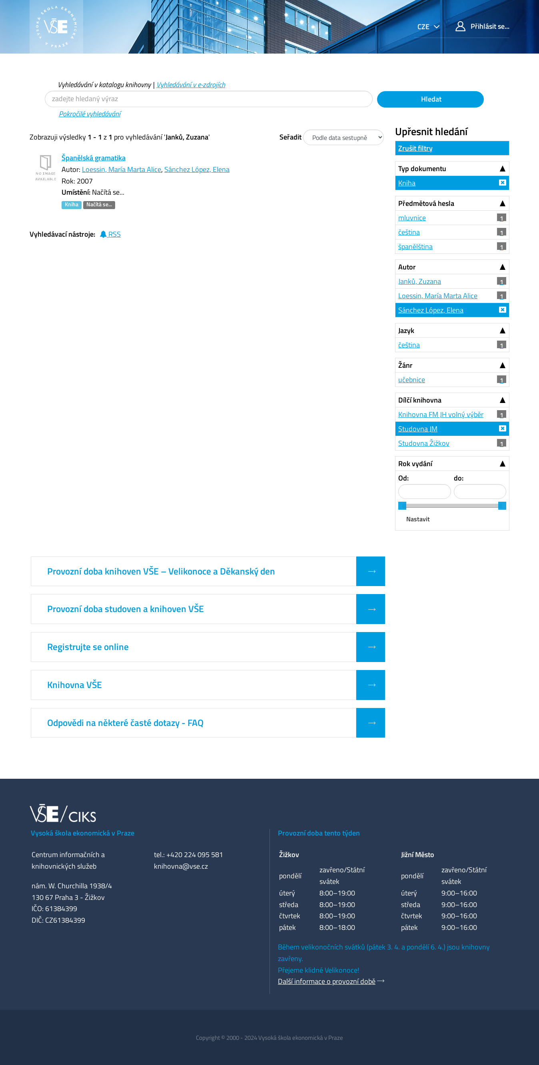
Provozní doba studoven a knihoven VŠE (125, 609)
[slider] (402, 506)
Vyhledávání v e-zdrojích (190, 84)
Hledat (430, 99)
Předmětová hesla (426, 203)
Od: (403, 478)
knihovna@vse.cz (181, 866)
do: (458, 478)
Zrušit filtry (415, 148)
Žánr (405, 365)
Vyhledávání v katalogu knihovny (104, 84)
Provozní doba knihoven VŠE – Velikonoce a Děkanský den (161, 571)
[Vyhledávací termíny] (209, 99)
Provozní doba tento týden (319, 833)
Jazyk (406, 330)
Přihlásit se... (482, 26)
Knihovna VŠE (74, 685)
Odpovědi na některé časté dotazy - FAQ (125, 723)
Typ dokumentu (422, 168)
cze (424, 26)
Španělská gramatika (94, 157)
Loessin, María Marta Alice (121, 169)
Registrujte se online (88, 647)
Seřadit (290, 137)
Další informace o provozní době (326, 981)
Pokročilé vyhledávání (89, 113)
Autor (407, 266)
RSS (110, 234)
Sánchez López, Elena (197, 169)
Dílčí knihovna (419, 400)
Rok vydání (415, 463)
